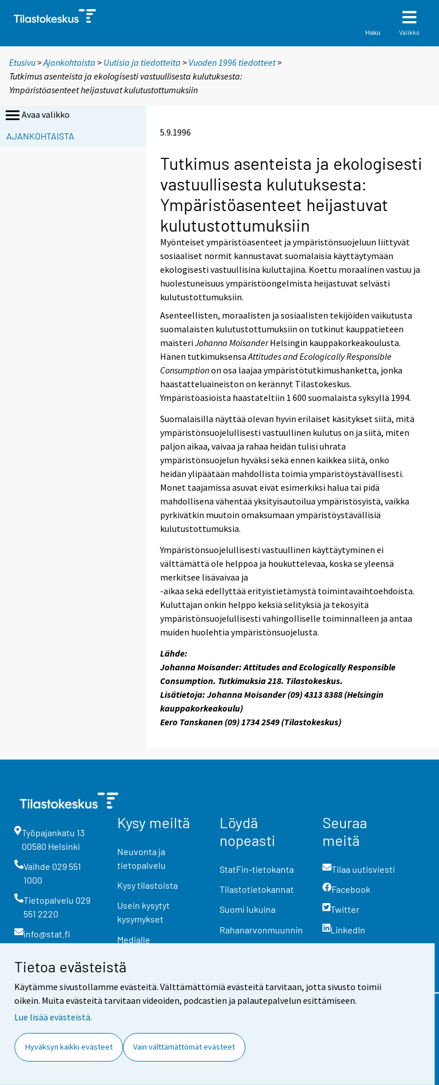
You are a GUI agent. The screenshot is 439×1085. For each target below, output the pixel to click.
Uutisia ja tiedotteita (142, 62)
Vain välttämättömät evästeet (184, 1047)
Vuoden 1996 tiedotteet (232, 62)
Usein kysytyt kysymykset (143, 912)
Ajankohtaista (69, 62)
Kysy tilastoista (147, 885)
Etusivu (22, 62)
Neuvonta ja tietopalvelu (141, 858)
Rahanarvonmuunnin (261, 929)
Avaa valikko (36, 115)
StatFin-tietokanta (257, 869)
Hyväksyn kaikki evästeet (69, 1047)
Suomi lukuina (248, 909)
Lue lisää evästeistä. (53, 1017)
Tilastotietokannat (257, 889)
